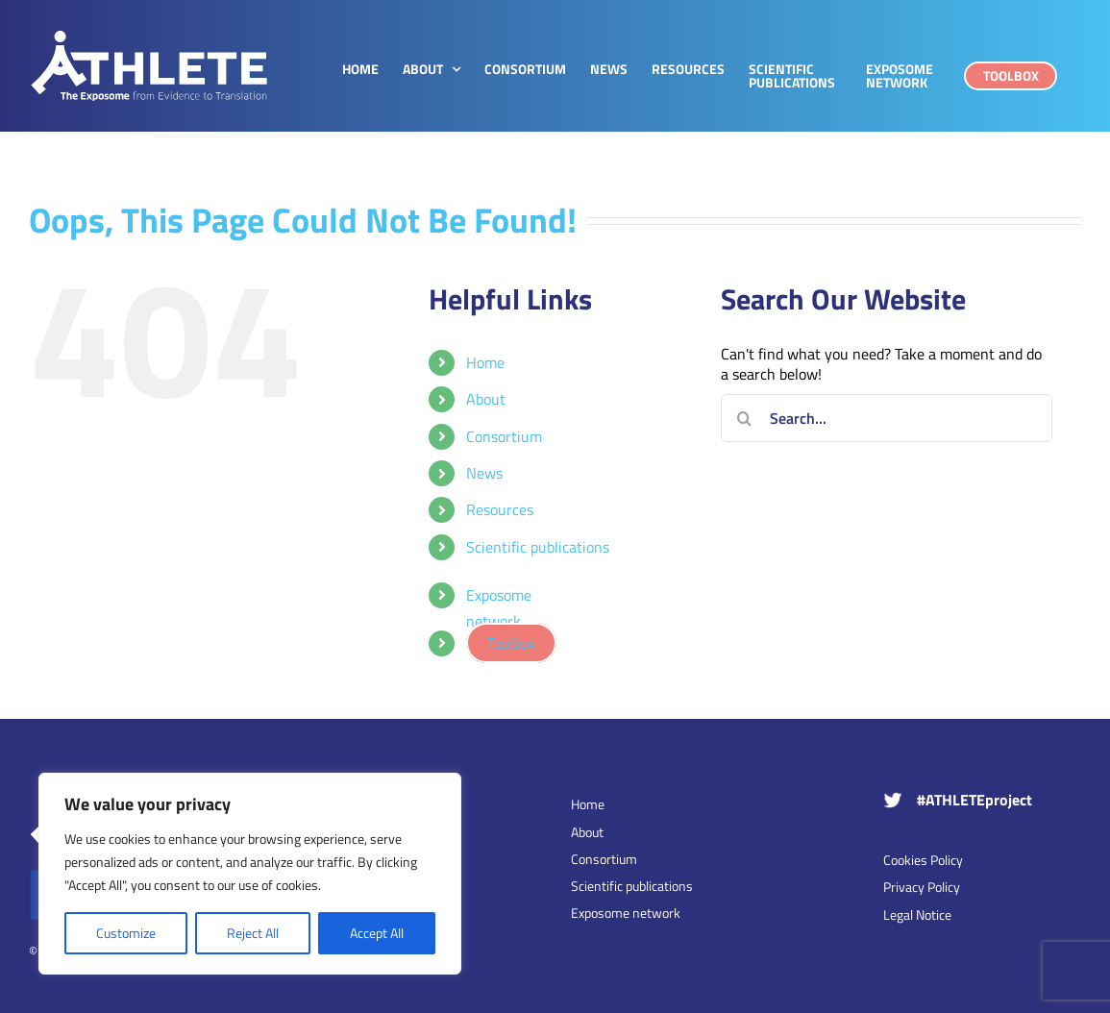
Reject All (253, 933)
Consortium (504, 436)
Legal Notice (917, 914)
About (486, 398)
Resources (499, 509)
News (484, 472)
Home (485, 362)
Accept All (377, 933)
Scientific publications (537, 546)
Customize (126, 933)
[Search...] (886, 418)
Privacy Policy (921, 887)
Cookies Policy (923, 860)
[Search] (745, 418)
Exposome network (498, 607)
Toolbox (511, 643)
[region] (249, 874)
